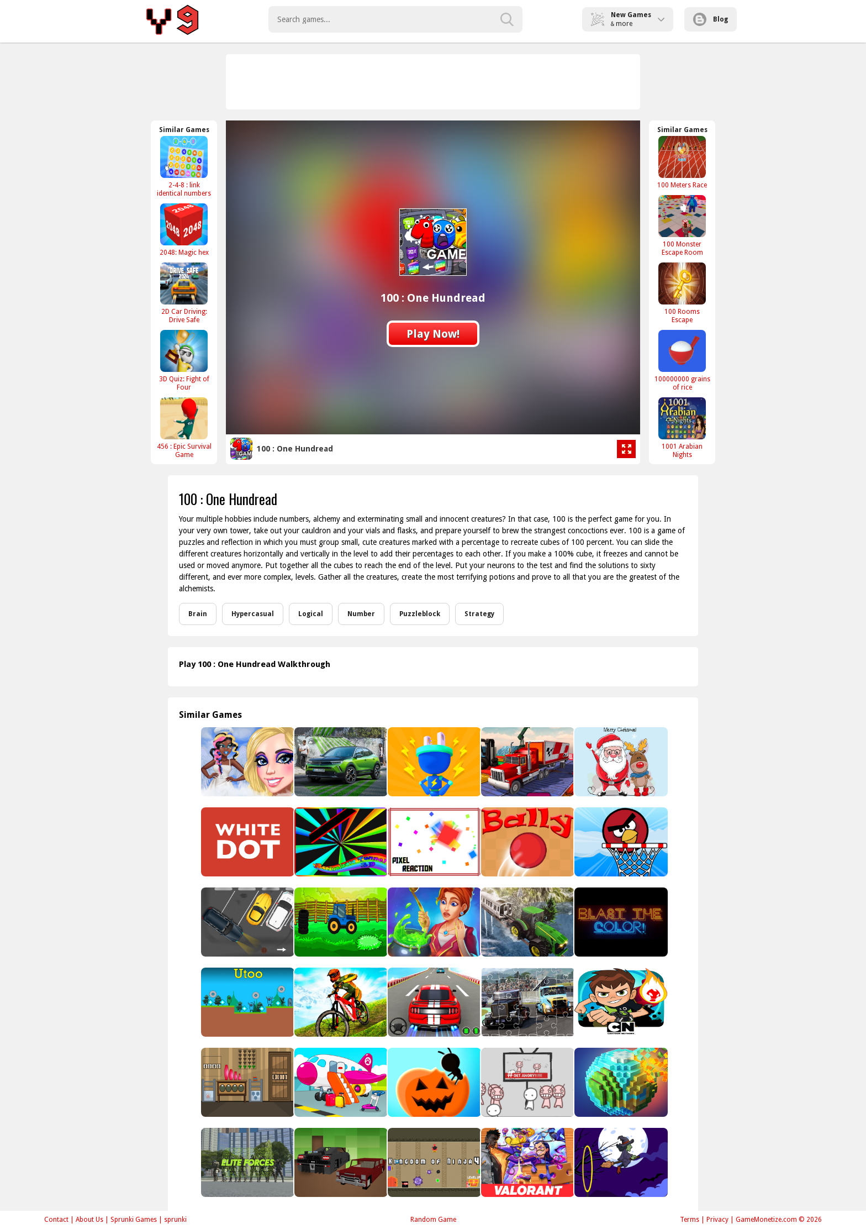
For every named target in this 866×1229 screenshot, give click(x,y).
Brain (197, 614)
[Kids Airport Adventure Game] (340, 1082)
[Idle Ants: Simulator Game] (433, 1082)
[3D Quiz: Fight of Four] (184, 360)
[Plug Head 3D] (433, 761)
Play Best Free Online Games (174, 19)
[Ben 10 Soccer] (620, 1002)
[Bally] (526, 842)
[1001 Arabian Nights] (682, 427)
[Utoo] (246, 1002)
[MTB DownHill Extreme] (340, 1002)
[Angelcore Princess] (246, 761)
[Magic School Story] (433, 922)
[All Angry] (526, 1082)
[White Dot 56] (246, 842)
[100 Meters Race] (682, 162)
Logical (310, 614)
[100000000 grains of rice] (682, 360)
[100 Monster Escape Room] (682, 225)
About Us (89, 1219)
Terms (689, 1219)
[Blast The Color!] (620, 922)
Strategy (479, 614)
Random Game (433, 1219)
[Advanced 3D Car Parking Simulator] (433, 1002)
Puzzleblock (419, 614)
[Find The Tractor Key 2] (340, 922)
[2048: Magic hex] (184, 229)
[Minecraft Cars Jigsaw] (340, 1162)
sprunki (175, 1219)
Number (361, 614)
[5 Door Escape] (246, 1082)
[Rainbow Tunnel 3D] (340, 842)
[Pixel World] (620, 1082)
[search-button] (507, 19)
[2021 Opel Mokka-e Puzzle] (340, 761)
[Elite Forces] (246, 1162)
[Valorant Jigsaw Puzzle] (526, 1162)
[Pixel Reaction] (433, 842)
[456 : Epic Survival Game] (184, 427)
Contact (56, 1219)
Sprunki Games (133, 1219)
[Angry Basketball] (620, 842)
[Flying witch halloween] (620, 1162)
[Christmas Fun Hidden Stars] (620, 761)
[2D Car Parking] (246, 922)
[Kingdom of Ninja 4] (433, 1162)
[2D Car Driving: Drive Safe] (184, 292)
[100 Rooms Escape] (682, 292)
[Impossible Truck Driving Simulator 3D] (526, 761)
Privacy (717, 1219)
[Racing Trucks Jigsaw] (526, 1002)
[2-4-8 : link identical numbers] (184, 166)
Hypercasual (252, 614)
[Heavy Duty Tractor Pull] (526, 922)
